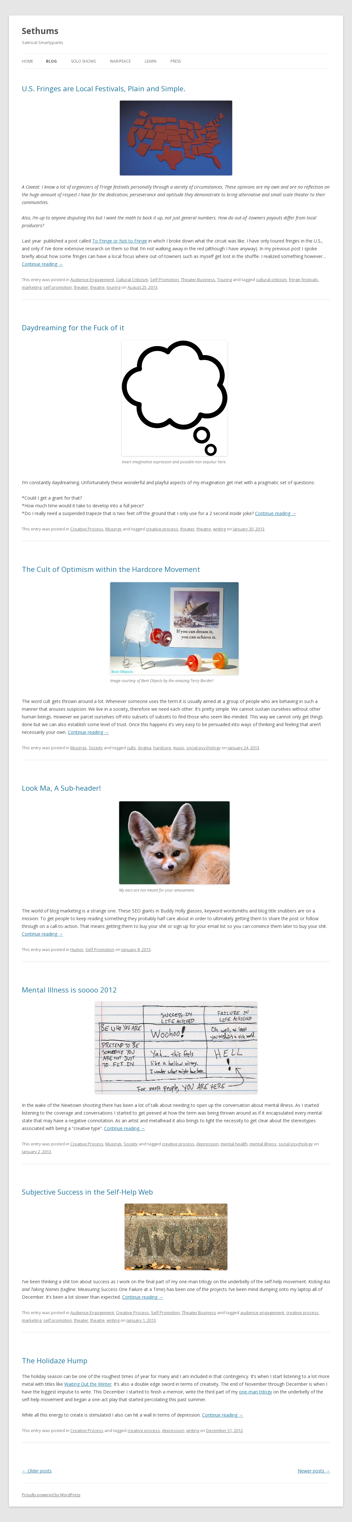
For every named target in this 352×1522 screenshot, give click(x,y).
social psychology (203, 748)
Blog (51, 61)
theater (81, 287)
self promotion (57, 287)
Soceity (96, 748)
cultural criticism (271, 279)
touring (113, 287)
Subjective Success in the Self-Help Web (87, 1192)
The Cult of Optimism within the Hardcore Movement (111, 569)
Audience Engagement (92, 279)
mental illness (263, 1144)
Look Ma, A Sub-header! (61, 788)
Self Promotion (164, 279)
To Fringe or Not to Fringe (119, 241)
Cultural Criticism (132, 279)
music (178, 748)
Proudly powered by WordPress (51, 1495)
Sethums (40, 31)
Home (27, 61)
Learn (150, 61)
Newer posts (314, 1471)
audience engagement (262, 1312)
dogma (144, 748)
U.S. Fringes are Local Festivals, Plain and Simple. (103, 88)
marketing (31, 287)
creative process (162, 529)
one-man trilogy (255, 1392)
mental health (234, 1144)
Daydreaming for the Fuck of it (73, 327)
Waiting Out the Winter (87, 1384)
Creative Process (86, 529)
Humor (77, 949)
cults (131, 748)
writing (219, 529)
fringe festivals (303, 279)
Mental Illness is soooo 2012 (69, 989)
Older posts (37, 1471)
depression (207, 1144)
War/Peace (120, 61)
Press (176, 61)
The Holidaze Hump (54, 1360)
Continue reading (42, 264)
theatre (97, 287)
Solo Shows (83, 61)
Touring (224, 279)
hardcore (162, 748)
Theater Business (198, 279)
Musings (113, 529)
